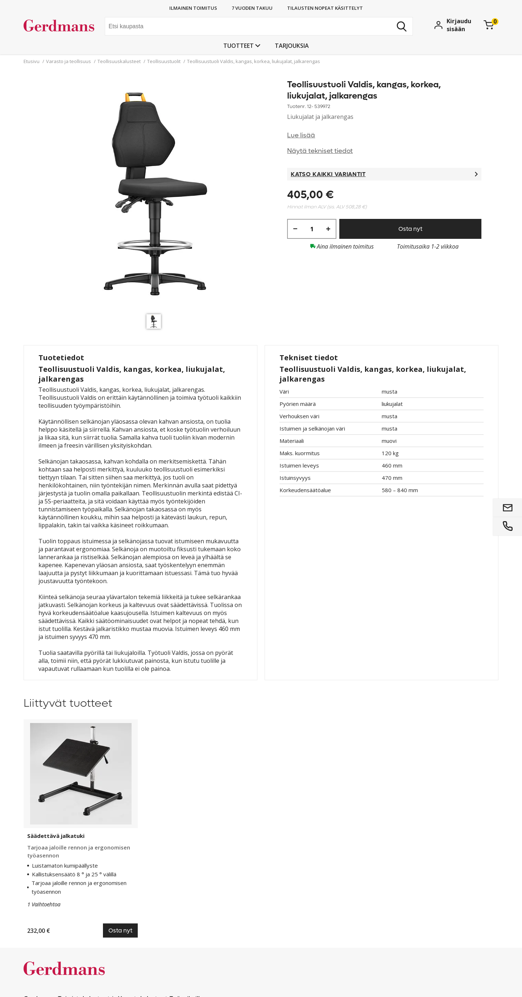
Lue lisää (301, 135)
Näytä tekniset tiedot (320, 151)
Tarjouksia (292, 46)
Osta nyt (410, 229)
